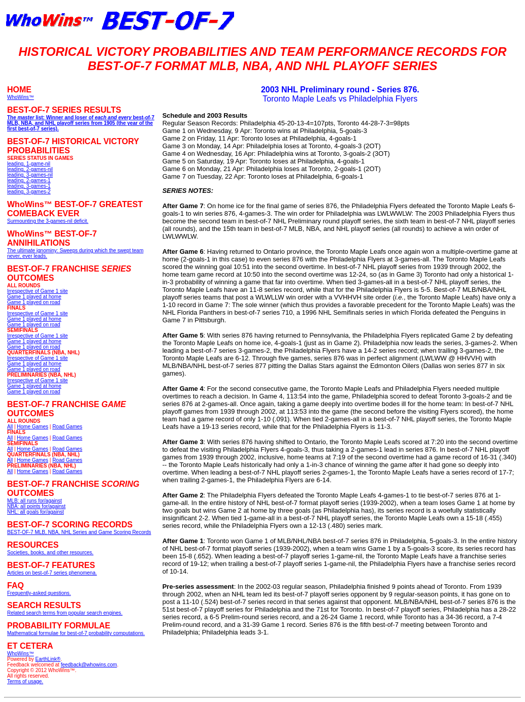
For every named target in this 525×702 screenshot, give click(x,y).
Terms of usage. (25, 681)
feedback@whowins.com (89, 664)
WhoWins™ (20, 653)
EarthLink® (48, 659)
